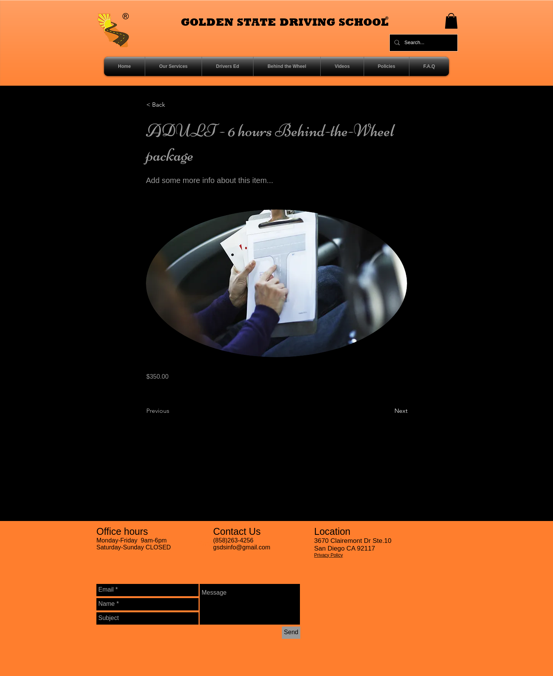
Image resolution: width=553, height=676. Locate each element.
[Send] (291, 633)
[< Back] (171, 105)
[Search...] (422, 43)
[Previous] (171, 411)
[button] (451, 21)
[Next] (388, 411)
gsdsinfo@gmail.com (241, 547)
